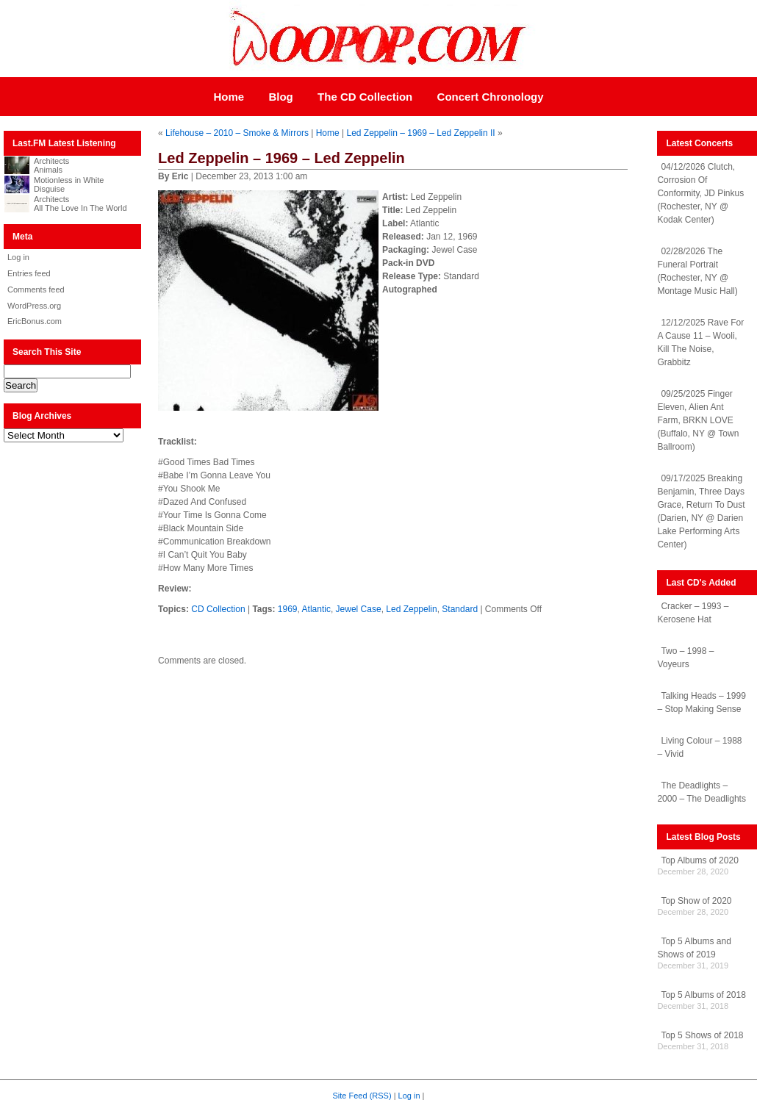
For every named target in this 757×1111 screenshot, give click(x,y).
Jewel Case (358, 609)
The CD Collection (364, 96)
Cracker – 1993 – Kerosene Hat (692, 613)
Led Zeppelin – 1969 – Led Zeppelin (281, 158)
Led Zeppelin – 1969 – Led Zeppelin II (420, 133)
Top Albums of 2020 (699, 860)
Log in (18, 257)
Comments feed (36, 289)
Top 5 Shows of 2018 (702, 1035)
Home (228, 96)
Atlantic (316, 609)
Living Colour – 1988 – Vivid (699, 747)
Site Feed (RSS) (362, 1095)
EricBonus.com (34, 321)
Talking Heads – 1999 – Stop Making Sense (701, 702)
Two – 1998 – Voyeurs (685, 657)
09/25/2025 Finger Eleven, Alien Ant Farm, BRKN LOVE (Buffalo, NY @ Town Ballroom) (698, 420)
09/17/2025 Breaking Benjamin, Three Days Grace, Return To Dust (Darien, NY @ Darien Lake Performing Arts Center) (701, 511)
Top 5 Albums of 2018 (703, 995)
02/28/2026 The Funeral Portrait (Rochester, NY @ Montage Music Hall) (697, 271)
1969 (288, 609)
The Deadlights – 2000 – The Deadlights (701, 792)
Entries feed (29, 273)
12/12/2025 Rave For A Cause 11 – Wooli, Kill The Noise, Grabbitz (700, 342)
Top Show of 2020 (696, 901)
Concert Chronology (490, 96)
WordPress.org (34, 305)
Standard (460, 609)
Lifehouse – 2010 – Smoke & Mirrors (237, 133)
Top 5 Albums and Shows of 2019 (694, 948)
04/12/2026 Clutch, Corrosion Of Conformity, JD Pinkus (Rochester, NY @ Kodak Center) (700, 193)
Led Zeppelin (411, 609)
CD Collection (218, 609)
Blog (280, 96)
